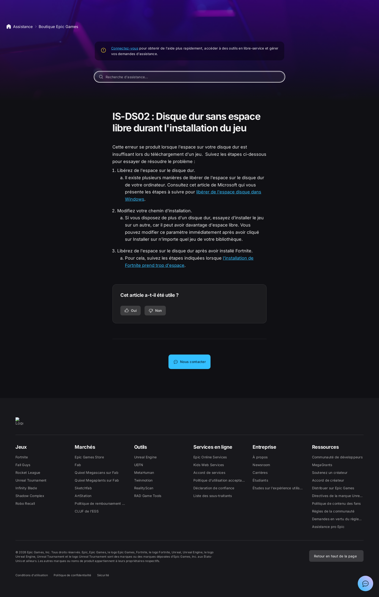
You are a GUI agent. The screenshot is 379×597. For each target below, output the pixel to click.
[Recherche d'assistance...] (189, 77)
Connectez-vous (124, 48)
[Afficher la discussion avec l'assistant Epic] (365, 583)
